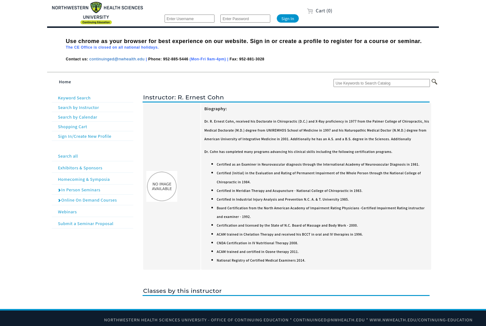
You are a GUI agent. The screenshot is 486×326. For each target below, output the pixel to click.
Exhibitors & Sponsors (95, 167)
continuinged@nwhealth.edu (116, 59)
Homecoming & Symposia (95, 179)
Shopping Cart (72, 126)
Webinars (95, 211)
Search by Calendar (77, 117)
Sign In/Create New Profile (84, 136)
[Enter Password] (245, 19)
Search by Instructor (78, 107)
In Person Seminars (79, 190)
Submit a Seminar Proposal (95, 223)
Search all (95, 155)
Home (65, 82)
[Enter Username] (189, 19)
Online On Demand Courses (87, 200)
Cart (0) (320, 10)
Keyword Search (74, 98)
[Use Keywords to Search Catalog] (382, 83)
